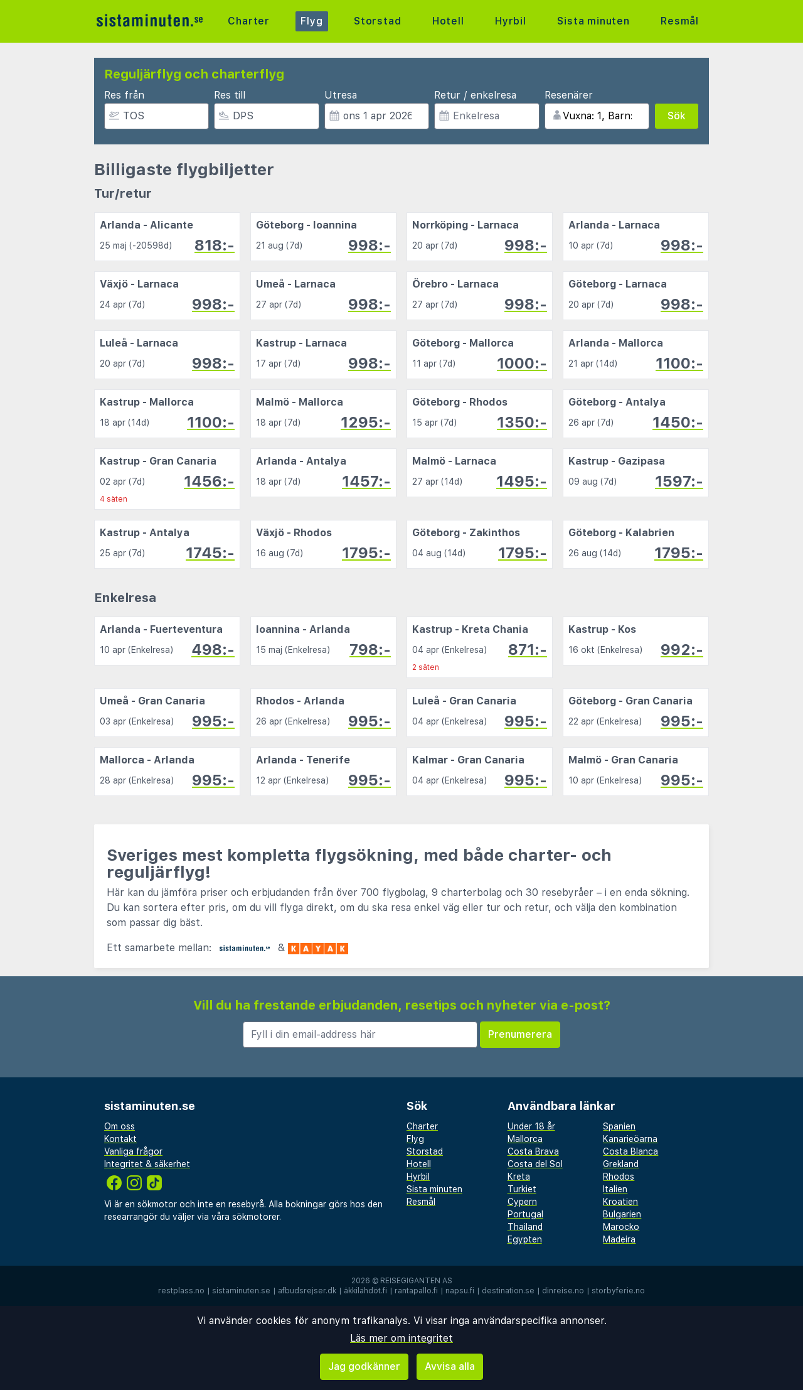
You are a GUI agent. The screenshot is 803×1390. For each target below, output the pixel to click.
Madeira (619, 1239)
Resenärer (569, 95)
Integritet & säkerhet (147, 1164)
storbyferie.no (618, 1290)
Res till (229, 95)
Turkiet (522, 1189)
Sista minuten (593, 21)
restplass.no (181, 1290)
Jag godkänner (364, 1366)
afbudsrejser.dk (307, 1290)
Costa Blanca (630, 1151)
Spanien (619, 1126)
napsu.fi (459, 1290)
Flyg (311, 21)
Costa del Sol (535, 1164)
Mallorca (525, 1139)
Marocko (621, 1227)
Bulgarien (622, 1214)
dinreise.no (563, 1290)
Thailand (525, 1227)
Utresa (340, 95)
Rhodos (618, 1177)
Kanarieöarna (630, 1139)
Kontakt (120, 1139)
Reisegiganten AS (416, 1280)
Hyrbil (510, 21)
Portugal (525, 1214)
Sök (676, 116)
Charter (249, 21)
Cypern (522, 1202)
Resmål (680, 21)
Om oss (119, 1126)
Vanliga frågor (133, 1151)
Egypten (525, 1239)
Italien (615, 1189)
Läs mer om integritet (401, 1338)
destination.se (508, 1290)
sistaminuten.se (241, 1290)
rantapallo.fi (416, 1290)
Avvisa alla (450, 1366)
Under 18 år (531, 1126)
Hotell (448, 21)
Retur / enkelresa (475, 95)
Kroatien (620, 1202)
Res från (124, 95)
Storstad (377, 21)
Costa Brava (533, 1151)
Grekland (621, 1164)
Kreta (519, 1177)
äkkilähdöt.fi (365, 1290)
